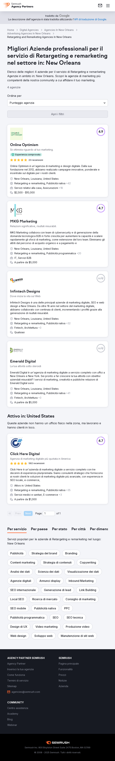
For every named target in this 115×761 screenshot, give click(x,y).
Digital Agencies (29, 29)
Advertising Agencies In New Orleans (29, 33)
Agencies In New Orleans (59, 29)
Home (10, 29)
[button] (57, 102)
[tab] (17, 529)
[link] (100, 5)
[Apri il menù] (108, 5)
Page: (38, 513)
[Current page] (49, 513)
